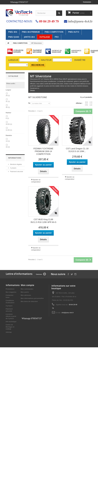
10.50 (9, 124)
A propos (13, 168)
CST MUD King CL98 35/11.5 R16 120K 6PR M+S (43, 220)
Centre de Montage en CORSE (10, 327)
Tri (29, 103)
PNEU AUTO (73, 32)
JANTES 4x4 (29, 37)
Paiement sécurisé (16, 171)
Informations (14, 158)
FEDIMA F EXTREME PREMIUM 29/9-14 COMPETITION (43, 151)
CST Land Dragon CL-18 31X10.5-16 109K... (77, 150)
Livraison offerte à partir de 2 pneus (11, 316)
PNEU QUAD (13, 37)
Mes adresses (26, 295)
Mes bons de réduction (29, 301)
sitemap (9, 332)
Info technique (11, 322)
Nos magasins (11, 292)
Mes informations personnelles (32, 298)
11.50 (9, 130)
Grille (86, 103)
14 (8, 141)
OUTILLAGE (44, 37)
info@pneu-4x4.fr (80, 21)
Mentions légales (16, 164)
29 (8, 95)
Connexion (87, 2)
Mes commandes (27, 289)
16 (8, 147)
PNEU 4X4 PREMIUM (31, 32)
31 (8, 101)
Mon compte (27, 285)
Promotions (10, 289)
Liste (90, 103)
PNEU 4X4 (12, 32)
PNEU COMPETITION (54, 32)
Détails (32, 90)
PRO (57, 37)
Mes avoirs (25, 292)
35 (8, 107)
